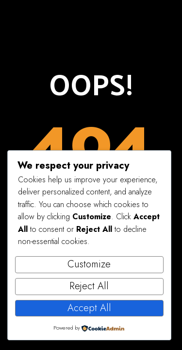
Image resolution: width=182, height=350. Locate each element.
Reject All (89, 286)
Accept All (89, 308)
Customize (89, 264)
